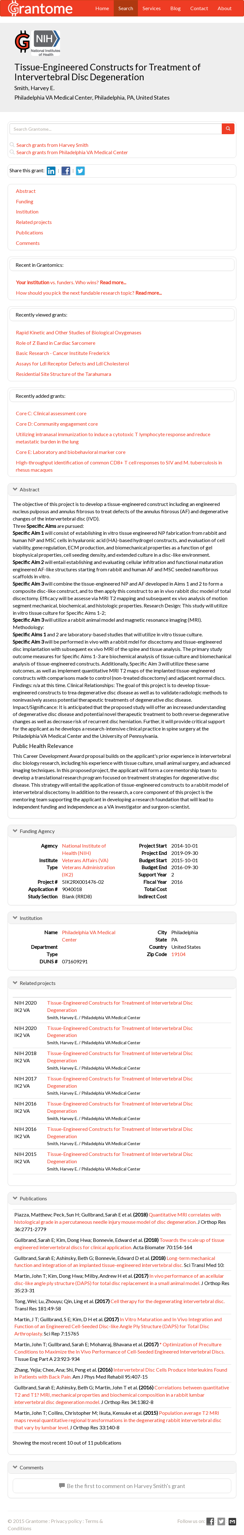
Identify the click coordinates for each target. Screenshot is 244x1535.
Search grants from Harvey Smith (49, 145)
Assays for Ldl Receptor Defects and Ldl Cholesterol (72, 363)
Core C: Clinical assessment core (51, 413)
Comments (28, 243)
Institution (27, 211)
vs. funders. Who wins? (71, 282)
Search (126, 8)
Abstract (26, 191)
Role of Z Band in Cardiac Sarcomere (55, 343)
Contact (199, 8)
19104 (178, 954)
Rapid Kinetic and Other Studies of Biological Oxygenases (78, 332)
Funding (24, 201)
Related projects (34, 222)
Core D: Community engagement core (57, 424)
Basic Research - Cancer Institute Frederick (63, 353)
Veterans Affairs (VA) (85, 860)
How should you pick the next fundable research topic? (89, 293)
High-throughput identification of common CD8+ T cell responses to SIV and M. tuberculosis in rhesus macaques (119, 466)
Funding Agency (37, 831)
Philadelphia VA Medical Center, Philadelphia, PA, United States (92, 97)
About (225, 8)
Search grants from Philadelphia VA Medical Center (69, 152)
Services (152, 8)
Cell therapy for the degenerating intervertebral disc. (168, 1301)
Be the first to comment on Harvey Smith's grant (122, 1485)
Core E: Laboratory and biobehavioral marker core (70, 452)
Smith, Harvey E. (34, 87)
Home (102, 8)
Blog (175, 8)
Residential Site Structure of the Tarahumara (63, 374)
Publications (29, 232)
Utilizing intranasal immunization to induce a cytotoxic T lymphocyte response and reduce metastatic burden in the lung (113, 437)
